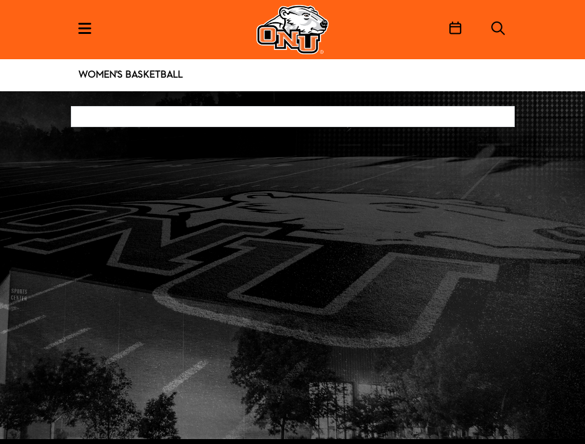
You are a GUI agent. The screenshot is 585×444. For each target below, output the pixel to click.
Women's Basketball (130, 75)
